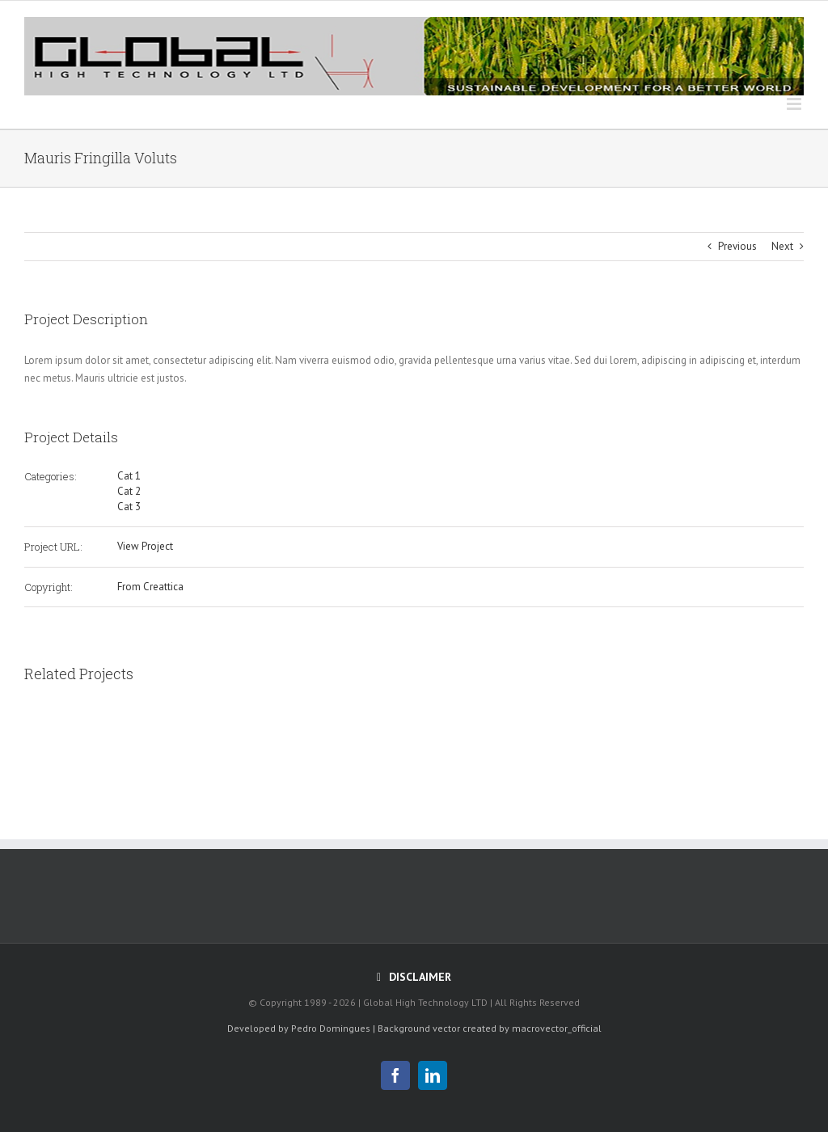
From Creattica (150, 586)
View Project (145, 546)
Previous (737, 246)
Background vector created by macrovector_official (490, 1028)
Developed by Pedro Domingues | (301, 1028)
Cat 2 (129, 491)
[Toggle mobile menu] (795, 103)
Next (782, 246)
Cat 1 (129, 476)
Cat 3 (129, 506)
